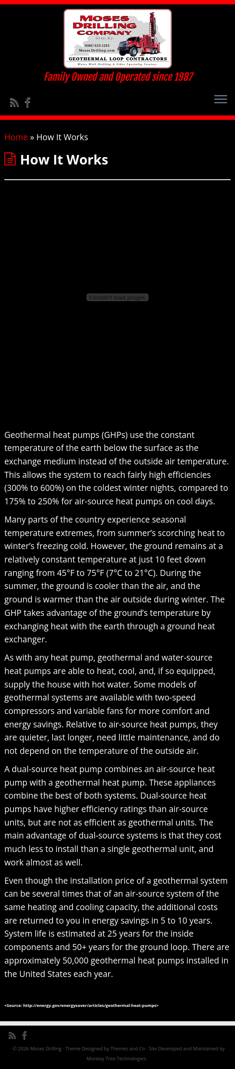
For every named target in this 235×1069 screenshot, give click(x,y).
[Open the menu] (220, 99)
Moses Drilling (45, 1048)
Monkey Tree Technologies (116, 1058)
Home (16, 137)
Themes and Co (127, 1048)
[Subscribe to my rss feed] (17, 102)
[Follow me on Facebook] (30, 102)
